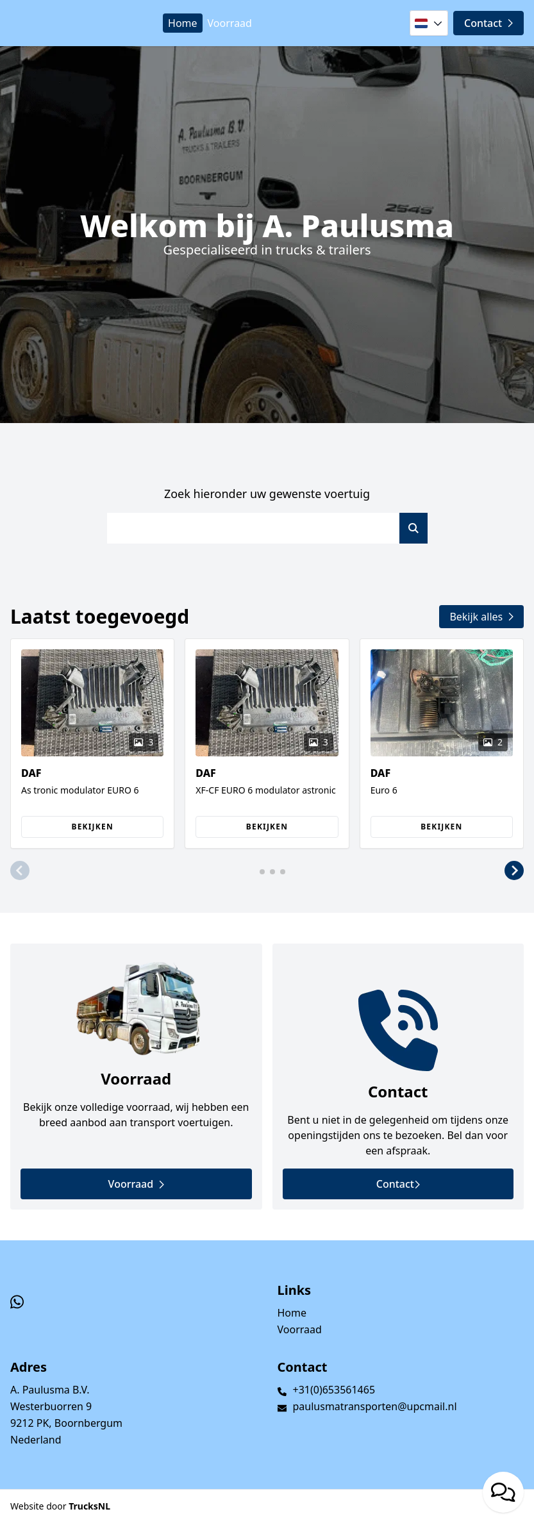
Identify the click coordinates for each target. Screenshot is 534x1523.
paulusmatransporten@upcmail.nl (375, 1406)
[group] (92, 743)
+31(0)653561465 (334, 1390)
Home (182, 23)
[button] (19, 870)
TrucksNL (89, 1506)
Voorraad (230, 23)
